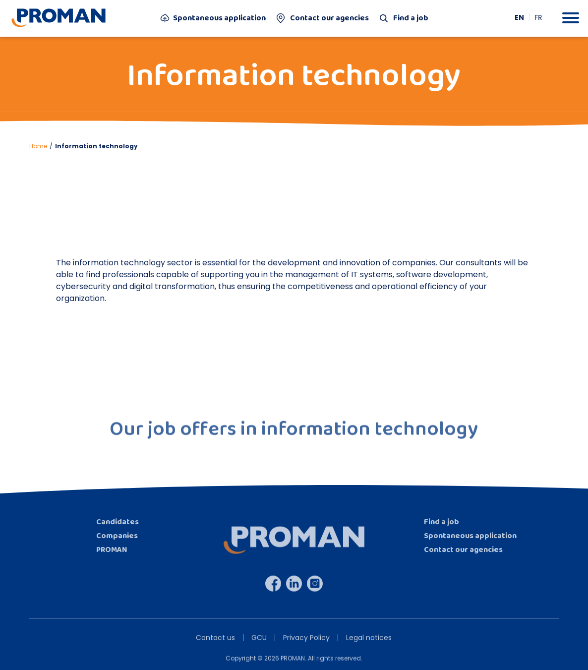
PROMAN (111, 556)
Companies (117, 542)
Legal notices (369, 644)
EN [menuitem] (519, 17)
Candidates (117, 528)
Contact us (215, 644)
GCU (259, 644)
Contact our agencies (322, 18)
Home (38, 146)
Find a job (403, 18)
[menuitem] (519, 17)
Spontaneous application (213, 18)
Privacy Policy (306, 644)
